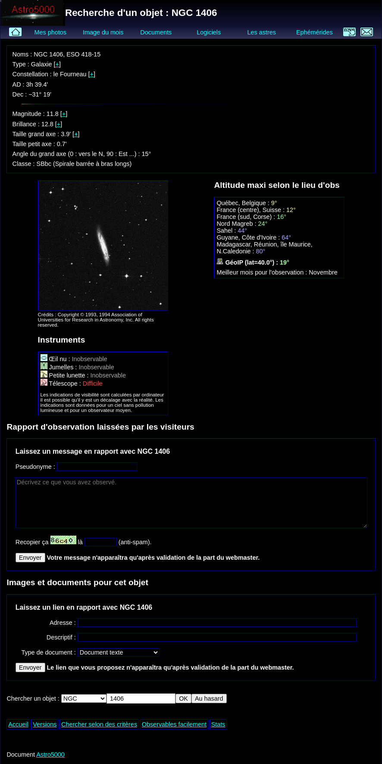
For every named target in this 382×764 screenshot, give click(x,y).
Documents (156, 32)
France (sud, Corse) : (246, 216)
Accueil (18, 724)
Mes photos (50, 32)
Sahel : (227, 230)
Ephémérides (314, 32)
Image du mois (103, 32)
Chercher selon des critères (99, 724)
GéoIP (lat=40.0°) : (248, 262)
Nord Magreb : (237, 223)
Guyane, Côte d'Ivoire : (249, 237)
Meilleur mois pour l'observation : (262, 272)
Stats (218, 724)
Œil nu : (56, 358)
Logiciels (209, 32)
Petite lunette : (66, 375)
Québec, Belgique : (243, 203)
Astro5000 (50, 754)
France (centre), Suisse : (251, 209)
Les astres (261, 32)
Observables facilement (174, 724)
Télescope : (62, 383)
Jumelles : (60, 367)
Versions (44, 724)
